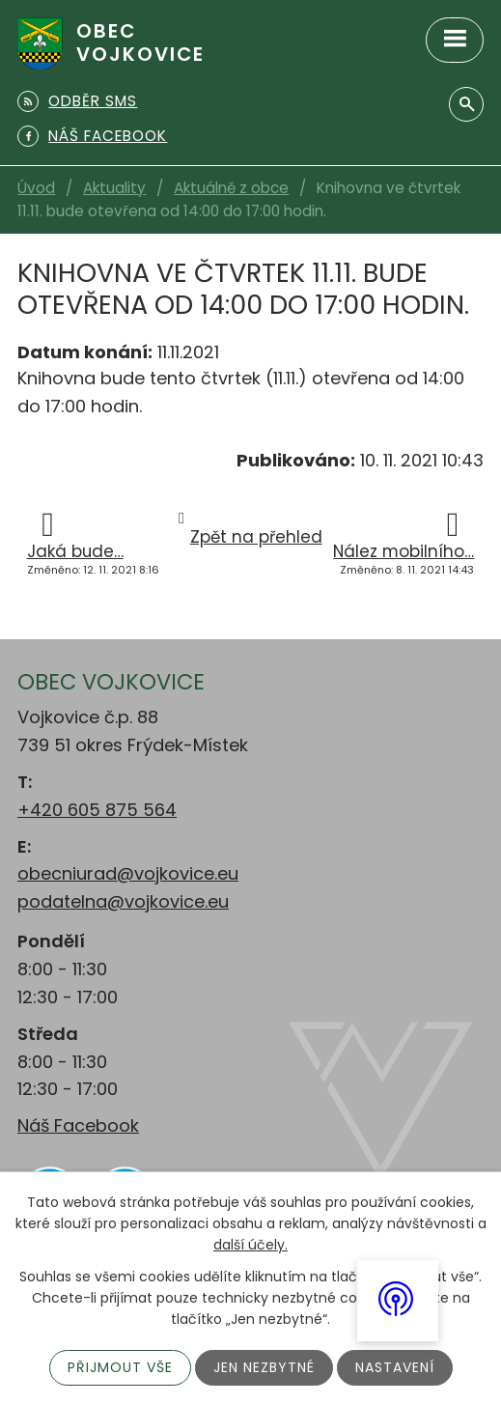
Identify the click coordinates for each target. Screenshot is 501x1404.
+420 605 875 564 (97, 810)
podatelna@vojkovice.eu (123, 901)
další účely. (250, 1245)
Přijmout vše (120, 1367)
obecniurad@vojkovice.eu (127, 873)
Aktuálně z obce (231, 188)
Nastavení (394, 1367)
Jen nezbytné (264, 1367)
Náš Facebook (78, 1125)
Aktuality (114, 188)
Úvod (36, 188)
